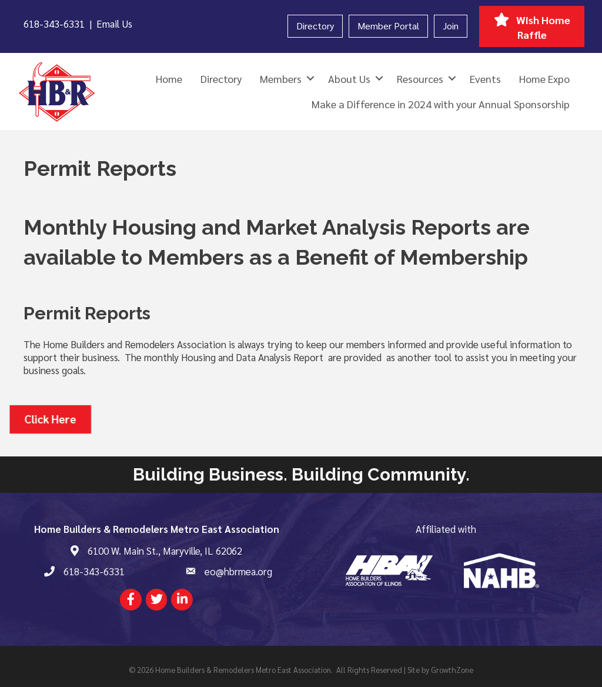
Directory (315, 25)
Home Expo (544, 78)
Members (281, 78)
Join (451, 25)
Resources (420, 78)
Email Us (114, 23)
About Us (349, 78)
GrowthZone (452, 670)
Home (169, 78)
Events (485, 78)
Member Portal (388, 25)
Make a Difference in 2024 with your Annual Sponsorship (441, 104)
